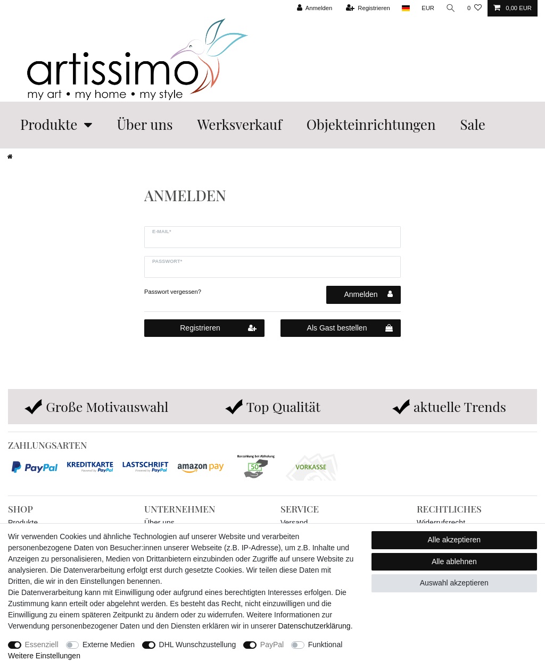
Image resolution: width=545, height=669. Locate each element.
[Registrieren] (367, 8)
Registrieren (218, 328)
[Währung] (428, 8)
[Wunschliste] (474, 8)
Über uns (144, 124)
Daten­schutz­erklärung (314, 626)
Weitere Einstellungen (44, 655)
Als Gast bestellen (350, 328)
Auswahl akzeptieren (454, 583)
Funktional (325, 644)
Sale (472, 124)
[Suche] (450, 8)
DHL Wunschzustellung (197, 644)
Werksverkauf (239, 124)
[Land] (405, 8)
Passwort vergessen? (172, 291)
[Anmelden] (314, 8)
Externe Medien (108, 644)
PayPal (272, 644)
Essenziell (42, 644)
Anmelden (368, 294)
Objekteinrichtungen (371, 124)
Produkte (48, 124)
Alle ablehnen (454, 561)
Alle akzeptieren (454, 539)
